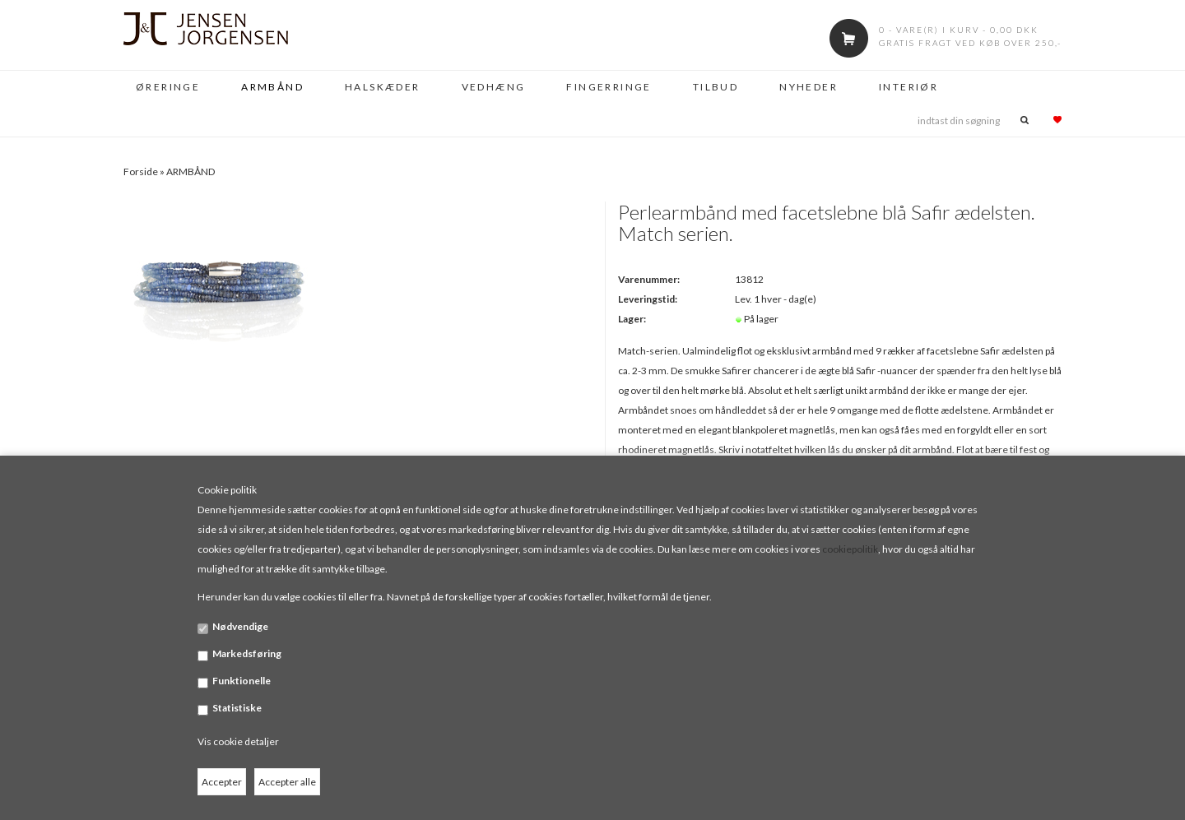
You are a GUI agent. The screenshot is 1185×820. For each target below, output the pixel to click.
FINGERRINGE (608, 87)
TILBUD (715, 87)
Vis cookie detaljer (238, 741)
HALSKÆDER (383, 87)
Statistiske (237, 708)
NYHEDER (808, 87)
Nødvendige (240, 626)
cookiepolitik (850, 549)
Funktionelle (241, 680)
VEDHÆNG (494, 87)
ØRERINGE (168, 87)
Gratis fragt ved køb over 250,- (970, 43)
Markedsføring (246, 653)
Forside (140, 171)
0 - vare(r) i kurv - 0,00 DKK (959, 30)
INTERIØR (908, 87)
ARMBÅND (272, 87)
